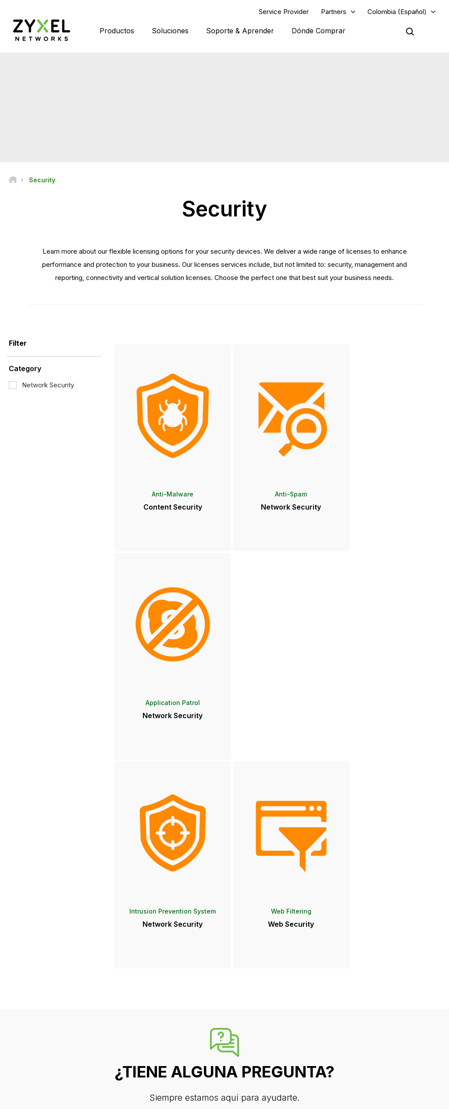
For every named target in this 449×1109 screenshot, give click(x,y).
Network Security (41, 385)
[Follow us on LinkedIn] (66, 1056)
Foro (144, 974)
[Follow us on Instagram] (19, 1069)
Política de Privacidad (325, 1098)
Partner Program (367, 974)
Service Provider (284, 11)
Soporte (148, 959)
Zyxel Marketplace (266, 959)
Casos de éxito (366, 1053)
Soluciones (170, 30)
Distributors (257, 974)
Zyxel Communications (376, 1067)
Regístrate (87, 1003)
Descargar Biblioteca (165, 988)
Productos (117, 30)
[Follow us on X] (87, 1056)
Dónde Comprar (319, 30)
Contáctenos (224, 893)
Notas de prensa (263, 1009)
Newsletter (256, 1038)
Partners (333, 11)
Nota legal (204, 1098)
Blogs (249, 1053)
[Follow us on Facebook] (20, 1056)
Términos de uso (257, 1098)
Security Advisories (163, 1002)
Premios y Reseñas (267, 1023)
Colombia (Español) (397, 11)
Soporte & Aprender (240, 30)
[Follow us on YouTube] (43, 1056)
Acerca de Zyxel (368, 1023)
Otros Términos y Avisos (169, 1017)
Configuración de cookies (406, 1098)
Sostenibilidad (365, 1038)
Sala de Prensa (267, 994)
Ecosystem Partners (373, 988)
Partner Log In (364, 959)
